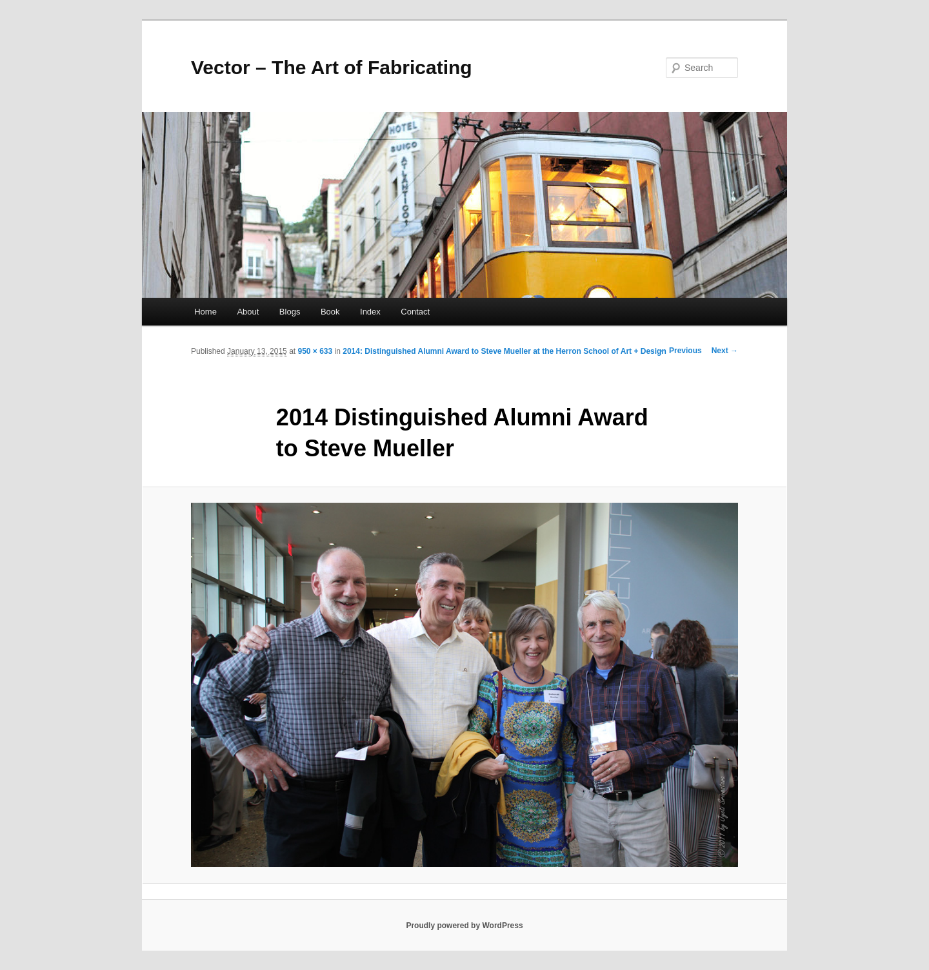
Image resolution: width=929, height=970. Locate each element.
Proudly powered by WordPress (464, 925)
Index (370, 311)
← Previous (680, 350)
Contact (415, 311)
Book (330, 311)
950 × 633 (314, 351)
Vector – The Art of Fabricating (331, 67)
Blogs (290, 311)
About (248, 311)
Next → (725, 350)
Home (205, 311)
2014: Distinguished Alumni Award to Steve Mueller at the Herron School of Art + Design (504, 351)
